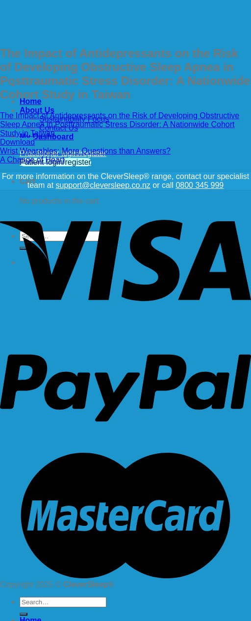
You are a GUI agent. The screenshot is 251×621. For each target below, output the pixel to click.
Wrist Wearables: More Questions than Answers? (85, 151)
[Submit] (23, 614)
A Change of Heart (32, 159)
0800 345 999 (200, 185)
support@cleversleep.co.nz (103, 185)
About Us (37, 110)
